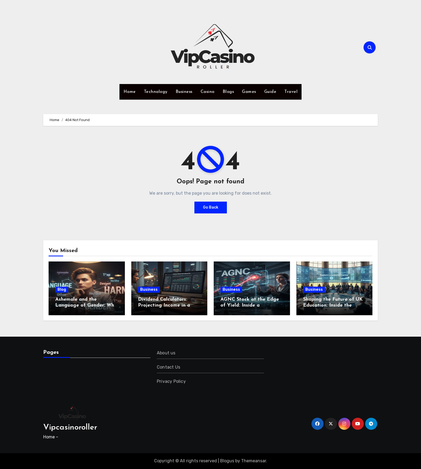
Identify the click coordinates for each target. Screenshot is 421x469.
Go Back (210, 207)
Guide (270, 92)
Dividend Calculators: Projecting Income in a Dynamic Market (164, 305)
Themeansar (253, 460)
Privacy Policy (171, 381)
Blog (61, 289)
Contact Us (168, 367)
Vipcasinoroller (70, 427)
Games (249, 92)
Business (184, 92)
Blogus (227, 460)
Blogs (228, 92)
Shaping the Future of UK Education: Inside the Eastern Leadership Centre (334, 305)
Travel (290, 92)
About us (166, 352)
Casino (208, 92)
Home (130, 92)
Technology (156, 92)
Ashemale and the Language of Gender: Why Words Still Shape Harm (86, 305)
